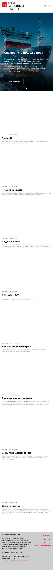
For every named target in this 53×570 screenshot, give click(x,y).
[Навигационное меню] (50, 6)
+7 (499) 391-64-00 (7, 560)
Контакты (46, 539)
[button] (45, 6)
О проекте (46, 535)
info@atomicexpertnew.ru (20, 560)
